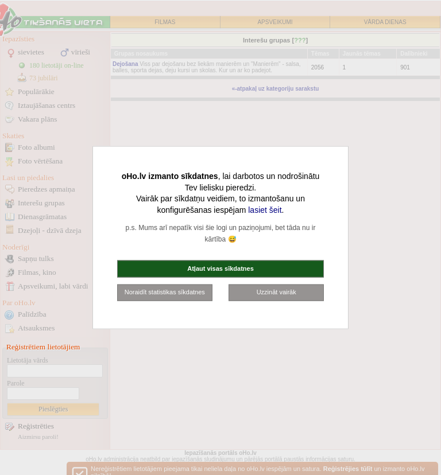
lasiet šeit (264, 209)
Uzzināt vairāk (276, 292)
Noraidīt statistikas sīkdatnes (165, 292)
